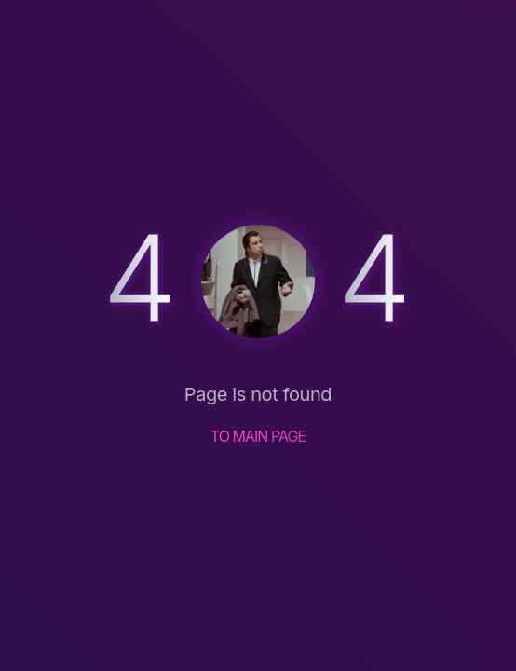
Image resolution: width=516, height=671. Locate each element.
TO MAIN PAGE (258, 436)
